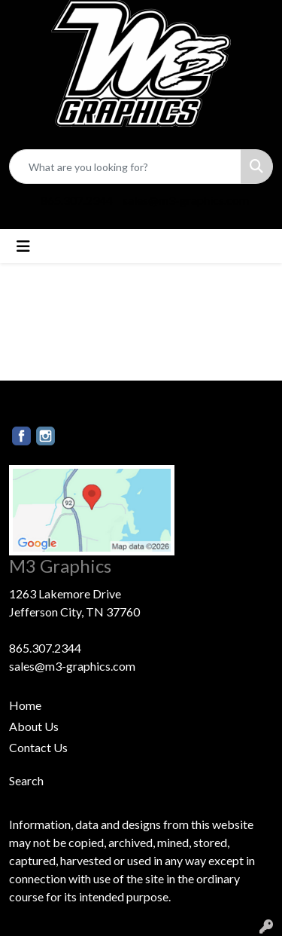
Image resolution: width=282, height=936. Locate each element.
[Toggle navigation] (23, 246)
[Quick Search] (125, 166)
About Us (34, 726)
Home (25, 705)
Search (26, 780)
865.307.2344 (77, 200)
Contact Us (38, 747)
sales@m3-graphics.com (186, 200)
